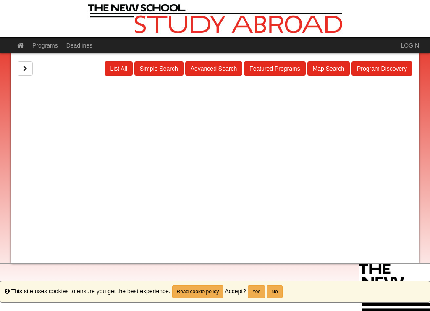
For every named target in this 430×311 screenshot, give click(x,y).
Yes (256, 292)
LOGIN (410, 45)
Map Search (328, 68)
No (274, 292)
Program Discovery (382, 68)
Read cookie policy (198, 292)
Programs (45, 45)
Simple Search (159, 68)
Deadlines (79, 45)
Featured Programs (274, 68)
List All (118, 68)
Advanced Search (214, 68)
